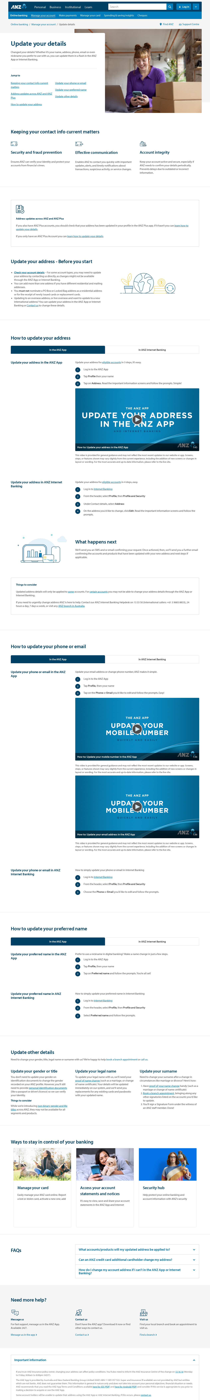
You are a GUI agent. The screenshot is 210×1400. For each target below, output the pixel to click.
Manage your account (43, 24)
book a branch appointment (121, 1059)
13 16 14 (179, 1371)
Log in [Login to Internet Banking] (183, 6)
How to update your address (26, 104)
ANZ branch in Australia (71, 606)
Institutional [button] (73, 7)
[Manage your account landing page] (43, 15)
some (71, 591)
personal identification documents (48, 1087)
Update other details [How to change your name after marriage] (66, 96)
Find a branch (149, 1334)
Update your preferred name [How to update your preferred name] (71, 89)
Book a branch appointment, (159, 1093)
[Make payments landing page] (67, 15)
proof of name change (87, 1080)
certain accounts (99, 591)
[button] (196, 6)
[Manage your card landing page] (90, 15)
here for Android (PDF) (126, 1386)
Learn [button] (88, 7)
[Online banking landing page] (18, 15)
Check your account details (29, 272)
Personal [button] (40, 7)
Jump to (15, 75)
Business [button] (55, 7)
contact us (146, 1395)
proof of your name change (164, 1086)
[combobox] (140, 6)
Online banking (19, 24)
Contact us (32, 305)
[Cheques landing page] (142, 15)
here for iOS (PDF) (101, 1386)
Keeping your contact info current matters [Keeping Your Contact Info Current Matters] (29, 85)
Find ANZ (166, 24)
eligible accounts (111, 362)
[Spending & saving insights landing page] (119, 15)
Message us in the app (24, 1334)
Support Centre (189, 24)
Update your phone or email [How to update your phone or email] (70, 83)
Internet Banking (103, 489)
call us (144, 1059)
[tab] (58, 350)
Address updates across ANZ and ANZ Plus (31, 95)
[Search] (140, 6)
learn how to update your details (85, 236)
